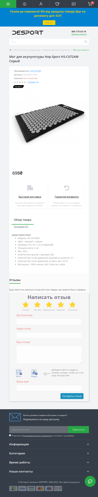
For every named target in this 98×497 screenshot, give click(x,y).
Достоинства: (25, 315)
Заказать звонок (79, 34)
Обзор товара (22, 219)
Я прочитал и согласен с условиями (43, 435)
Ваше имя (23, 381)
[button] (41, 4)
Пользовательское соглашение (37, 435)
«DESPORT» (43, 482)
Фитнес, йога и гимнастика (27, 50)
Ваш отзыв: (23, 342)
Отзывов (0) (21, 226)
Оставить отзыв (72, 396)
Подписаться (79, 429)
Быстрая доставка (30, 197)
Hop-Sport (35, 71)
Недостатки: (24, 328)
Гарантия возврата (67, 197)
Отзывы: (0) (33, 82)
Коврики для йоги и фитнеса (56, 50)
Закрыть (49, 22)
